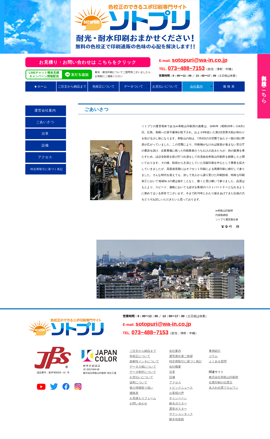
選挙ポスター (178, 408)
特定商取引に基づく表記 (185, 361)
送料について (138, 382)
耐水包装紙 (176, 419)
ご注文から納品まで (143, 351)
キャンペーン (178, 398)
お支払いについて (141, 377)
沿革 (172, 372)
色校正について (140, 356)
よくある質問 (218, 361)
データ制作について (143, 372)
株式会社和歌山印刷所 (223, 377)
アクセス (175, 382)
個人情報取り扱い (141, 387)
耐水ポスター (178, 403)
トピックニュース (181, 387)
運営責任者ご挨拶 (181, 356)
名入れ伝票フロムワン (223, 387)
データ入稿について (143, 366)
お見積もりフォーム (143, 398)
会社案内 (175, 351)
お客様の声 (176, 393)
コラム (213, 356)
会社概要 (175, 366)
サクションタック (181, 414)
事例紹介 (215, 351)
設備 (172, 377)
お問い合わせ (138, 403)
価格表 (134, 393)
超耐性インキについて (144, 361)
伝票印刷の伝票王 (220, 382)
